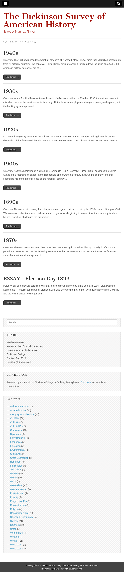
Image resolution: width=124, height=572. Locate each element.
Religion (14, 509)
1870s (10, 240)
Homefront (15, 461)
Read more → (12, 77)
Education (15, 446)
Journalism (16, 469)
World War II (16, 548)
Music (13, 481)
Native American (18, 489)
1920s (10, 129)
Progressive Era (18, 501)
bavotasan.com (75, 569)
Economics (16, 442)
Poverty (14, 497)
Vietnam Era (16, 532)
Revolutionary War (19, 513)
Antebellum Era (18, 410)
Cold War (15, 422)
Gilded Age (16, 454)
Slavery (14, 521)
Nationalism (16, 485)
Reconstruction (18, 505)
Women (14, 540)
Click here (86, 382)
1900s (10, 164)
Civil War (14, 418)
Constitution (16, 430)
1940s (10, 53)
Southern (15, 525)
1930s (10, 91)
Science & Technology (21, 517)
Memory (14, 473)
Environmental (17, 450)
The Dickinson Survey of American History (54, 20)
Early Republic (17, 438)
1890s (10, 202)
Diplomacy (15, 434)
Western (14, 536)
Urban (13, 529)
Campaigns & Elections (22, 414)
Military (14, 477)
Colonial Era (16, 426)
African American (19, 406)
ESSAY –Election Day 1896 (36, 279)
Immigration (16, 465)
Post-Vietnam (17, 493)
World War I (16, 544)
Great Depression (19, 458)
